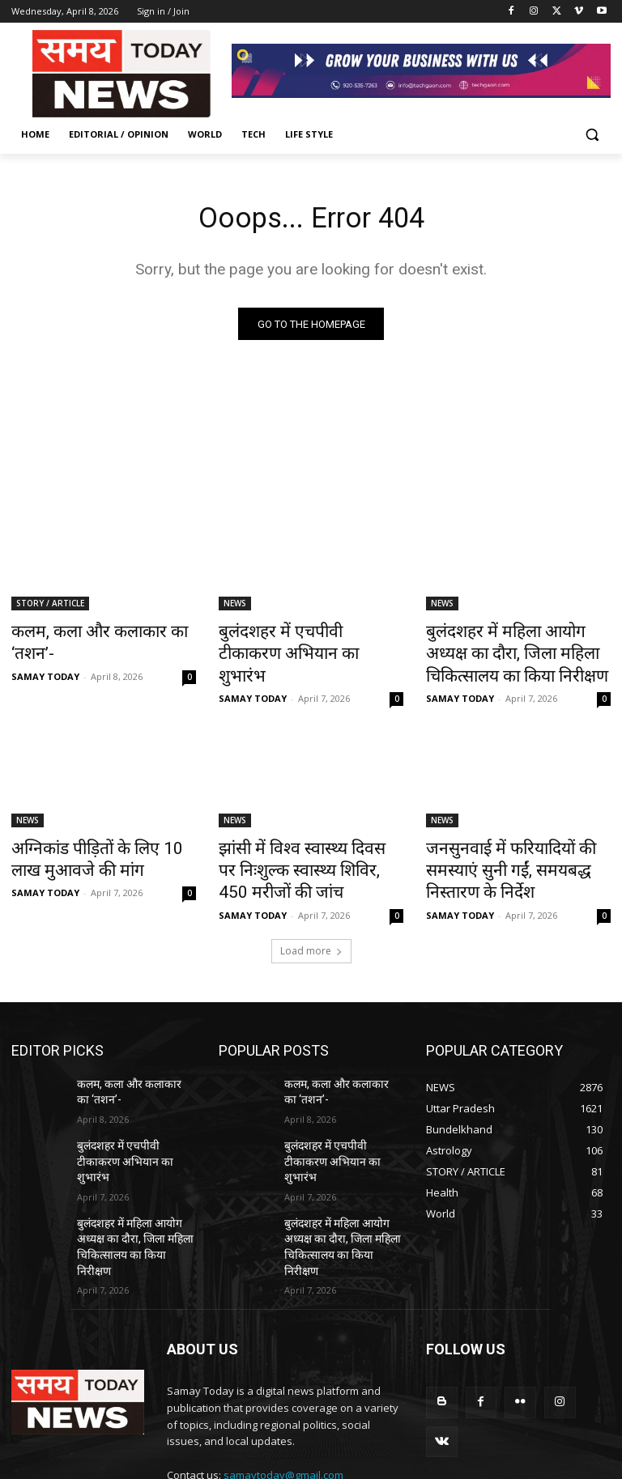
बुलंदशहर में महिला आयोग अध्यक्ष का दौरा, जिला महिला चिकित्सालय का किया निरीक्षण (518, 652)
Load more (311, 930)
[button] (592, 135)
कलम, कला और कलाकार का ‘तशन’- (102, 634)
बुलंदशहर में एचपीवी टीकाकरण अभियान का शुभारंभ (296, 643)
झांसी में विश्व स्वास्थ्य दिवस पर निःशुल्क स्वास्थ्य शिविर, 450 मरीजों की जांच (306, 856)
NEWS (235, 607)
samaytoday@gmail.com (283, 1406)
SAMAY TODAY (45, 654)
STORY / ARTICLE (50, 607)
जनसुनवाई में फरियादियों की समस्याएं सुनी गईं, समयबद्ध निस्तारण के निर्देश (516, 847)
